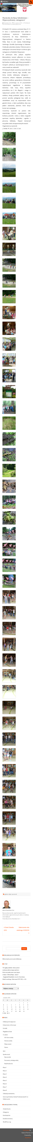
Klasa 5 (5, 1080)
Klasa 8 (5, 1090)
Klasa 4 (5, 1077)
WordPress (28, 1137)
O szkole (5, 1035)
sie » (8, 1013)
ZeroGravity (26, 1130)
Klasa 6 (5, 1084)
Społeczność (6, 1054)
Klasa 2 (5, 1071)
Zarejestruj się (6, 1109)
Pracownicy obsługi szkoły (11, 1060)
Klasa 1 (4, 1067)
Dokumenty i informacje (9, 1025)
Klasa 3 (5, 1074)
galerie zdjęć (8, 894)
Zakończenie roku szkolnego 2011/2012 (23, 930)
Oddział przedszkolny (9, 1093)
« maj (4, 1013)
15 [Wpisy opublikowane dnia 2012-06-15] (19, 1007)
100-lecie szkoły (8, 1037)
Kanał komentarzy (8, 1118)
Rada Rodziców (8, 1063)
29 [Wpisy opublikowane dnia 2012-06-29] (20, 1011)
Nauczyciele (7, 1057)
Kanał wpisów (6, 1115)
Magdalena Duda (7, 1031)
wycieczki (14, 894)
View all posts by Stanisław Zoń (11, 919)
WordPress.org (7, 1122)
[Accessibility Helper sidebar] (31, 2)
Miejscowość (7, 1044)
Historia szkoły (8, 1041)
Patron (6, 1047)
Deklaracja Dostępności (9, 1022)
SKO (4, 1051)
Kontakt (5, 1028)
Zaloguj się (6, 1112)
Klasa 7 (5, 1087)
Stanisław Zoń (7, 23)
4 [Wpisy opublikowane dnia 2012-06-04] (3, 1005)
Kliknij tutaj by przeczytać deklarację (11, 959)
